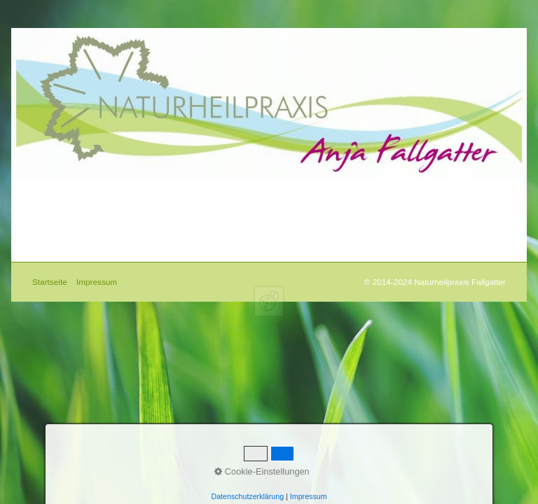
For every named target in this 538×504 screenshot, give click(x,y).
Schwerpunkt (158, 188)
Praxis (186, 188)
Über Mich (74, 188)
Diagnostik (130, 188)
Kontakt (214, 188)
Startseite (46, 188)
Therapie (102, 188)
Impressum (242, 188)
